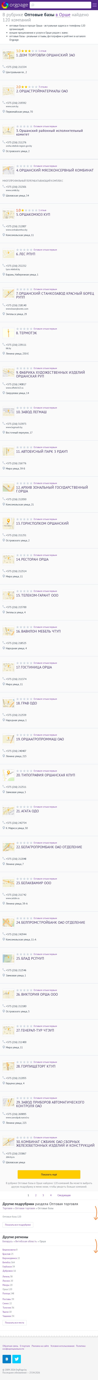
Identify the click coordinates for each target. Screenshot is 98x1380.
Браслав (7, 1254)
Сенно (6, 1303)
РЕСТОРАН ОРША (32, 559)
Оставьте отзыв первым (45, 126)
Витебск (7, 1262)
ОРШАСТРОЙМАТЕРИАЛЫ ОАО (42, 91)
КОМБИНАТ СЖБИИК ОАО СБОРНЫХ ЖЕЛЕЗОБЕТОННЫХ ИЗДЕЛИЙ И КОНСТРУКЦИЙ (55, 1143)
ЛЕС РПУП (25, 254)
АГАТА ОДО (27, 811)
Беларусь (8, 1241)
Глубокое (7, 1266)
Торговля (7, 1208)
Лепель (6, 1276)
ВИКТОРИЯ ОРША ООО (37, 994)
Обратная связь (10, 1346)
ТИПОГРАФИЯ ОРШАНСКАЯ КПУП (45, 775)
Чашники (7, 1316)
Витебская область (26, 1241)
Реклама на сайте (40, 1346)
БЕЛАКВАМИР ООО (33, 883)
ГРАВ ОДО (26, 703)
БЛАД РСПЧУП (30, 958)
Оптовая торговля (25, 1208)
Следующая (64, 1195)
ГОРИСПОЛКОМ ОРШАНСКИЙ (42, 523)
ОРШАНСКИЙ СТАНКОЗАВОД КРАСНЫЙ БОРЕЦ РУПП (55, 295)
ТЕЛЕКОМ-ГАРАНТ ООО (37, 595)
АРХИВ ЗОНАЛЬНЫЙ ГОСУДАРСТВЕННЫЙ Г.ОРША (52, 489)
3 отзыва (43, 86)
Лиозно (6, 1280)
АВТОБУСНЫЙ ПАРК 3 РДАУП (42, 451)
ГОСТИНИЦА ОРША (34, 667)
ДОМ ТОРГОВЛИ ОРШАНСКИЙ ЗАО (45, 55)
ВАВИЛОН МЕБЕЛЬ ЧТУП (38, 631)
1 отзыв (42, 50)
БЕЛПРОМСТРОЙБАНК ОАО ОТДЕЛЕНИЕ (50, 922)
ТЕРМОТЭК (26, 333)
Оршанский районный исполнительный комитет (49, 132)
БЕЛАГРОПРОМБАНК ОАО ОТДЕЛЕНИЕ (49, 847)
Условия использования (62, 1346)
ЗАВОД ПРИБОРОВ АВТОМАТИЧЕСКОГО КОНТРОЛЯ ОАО (50, 1104)
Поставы (7, 1299)
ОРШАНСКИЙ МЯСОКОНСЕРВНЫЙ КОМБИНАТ (55, 170)
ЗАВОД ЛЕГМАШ (31, 412)
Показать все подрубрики (18, 1224)
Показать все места (14, 1322)
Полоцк (6, 1293)
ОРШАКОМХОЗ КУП (33, 214)
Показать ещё (49, 1174)
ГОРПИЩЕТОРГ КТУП (35, 1066)
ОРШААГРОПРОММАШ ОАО (40, 739)
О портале (25, 1346)
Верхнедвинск (10, 1258)
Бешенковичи (9, 1249)
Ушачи (6, 1311)
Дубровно (8, 1270)
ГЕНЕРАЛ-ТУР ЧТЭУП (35, 1030)
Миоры (6, 1285)
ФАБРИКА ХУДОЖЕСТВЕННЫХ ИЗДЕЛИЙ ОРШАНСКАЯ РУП (50, 374)
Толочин (7, 1307)
